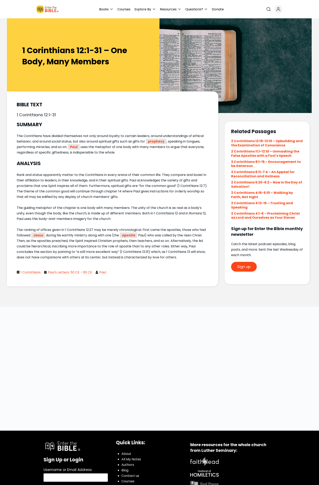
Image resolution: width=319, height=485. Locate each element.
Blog (124, 470)
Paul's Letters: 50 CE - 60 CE (70, 272)
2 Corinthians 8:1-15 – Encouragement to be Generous (266, 163)
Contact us (130, 475)
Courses (127, 481)
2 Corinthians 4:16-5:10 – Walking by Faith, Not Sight (262, 194)
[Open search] (268, 9)
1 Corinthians (31, 272)
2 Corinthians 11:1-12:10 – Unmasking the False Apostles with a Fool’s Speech (265, 153)
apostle (128, 235)
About (126, 453)
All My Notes (131, 459)
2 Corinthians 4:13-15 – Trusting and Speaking (262, 205)
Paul (74, 147)
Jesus (38, 235)
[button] (106, 9)
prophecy (156, 141)
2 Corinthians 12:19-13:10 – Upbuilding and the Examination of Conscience (267, 143)
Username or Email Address (68, 469)
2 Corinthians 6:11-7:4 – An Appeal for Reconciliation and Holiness (263, 174)
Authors (127, 464)
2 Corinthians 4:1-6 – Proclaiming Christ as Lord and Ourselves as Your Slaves (265, 215)
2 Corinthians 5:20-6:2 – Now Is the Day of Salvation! (266, 184)
